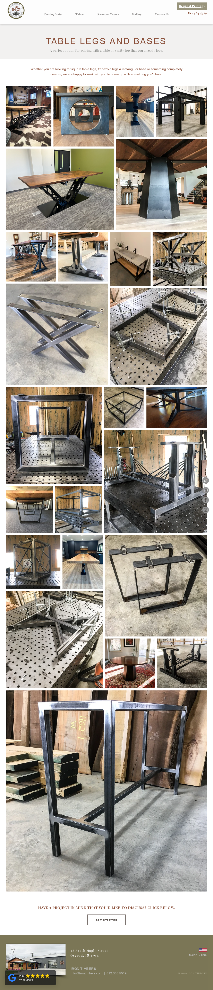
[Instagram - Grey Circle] (205, 510)
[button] (53, 15)
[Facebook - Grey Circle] (205, 500)
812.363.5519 (116, 973)
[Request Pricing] (192, 6)
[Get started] (106, 919)
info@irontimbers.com (86, 973)
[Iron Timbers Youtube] (205, 490)
